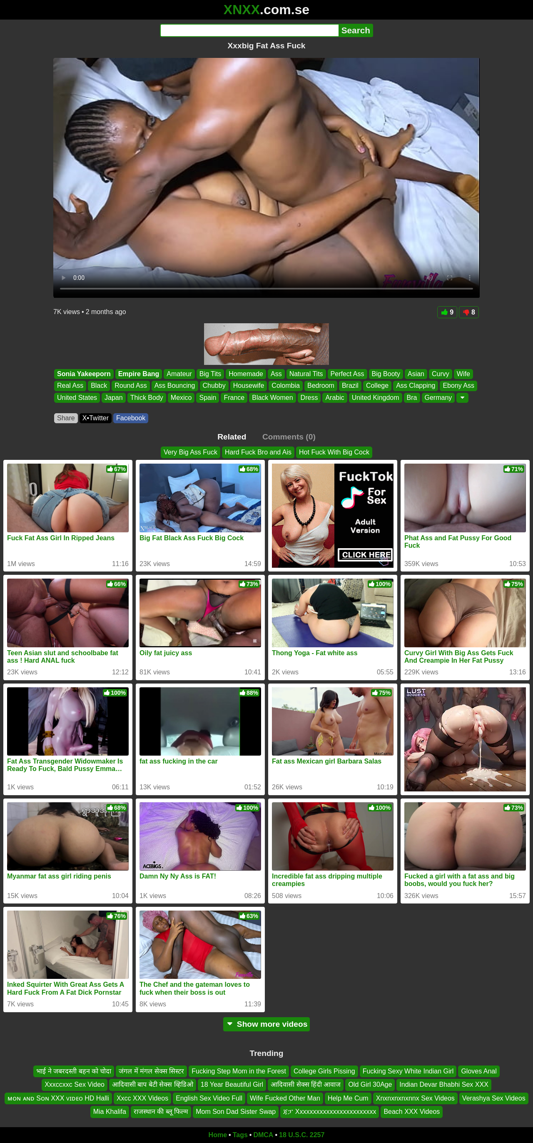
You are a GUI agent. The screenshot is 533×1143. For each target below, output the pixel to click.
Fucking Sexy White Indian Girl (408, 1071)
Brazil (350, 385)
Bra (412, 397)
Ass (276, 373)
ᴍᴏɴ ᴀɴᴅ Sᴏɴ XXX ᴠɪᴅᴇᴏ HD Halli (58, 1097)
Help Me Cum (348, 1097)
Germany (438, 397)
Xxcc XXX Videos (142, 1097)
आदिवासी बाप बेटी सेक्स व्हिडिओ (152, 1084)
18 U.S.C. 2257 (301, 1134)
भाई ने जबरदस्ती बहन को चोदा (73, 1071)
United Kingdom (375, 397)
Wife (463, 373)
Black (99, 385)
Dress (309, 397)
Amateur (179, 373)
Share (66, 418)
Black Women (272, 397)
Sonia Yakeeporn (84, 373)
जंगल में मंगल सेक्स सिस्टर (151, 1071)
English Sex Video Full (209, 1097)
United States (77, 397)
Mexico (181, 397)
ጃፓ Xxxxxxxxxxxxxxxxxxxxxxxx (329, 1111)
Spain (207, 397)
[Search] (249, 30)
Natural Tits (306, 373)
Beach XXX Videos (412, 1111)
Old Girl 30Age (370, 1084)
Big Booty (386, 373)
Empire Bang (138, 373)
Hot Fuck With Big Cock (334, 452)
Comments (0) (289, 436)
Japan (114, 397)
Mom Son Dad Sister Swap (236, 1111)
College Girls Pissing (324, 1071)
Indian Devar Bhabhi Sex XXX (443, 1084)
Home (218, 1134)
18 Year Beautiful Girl (232, 1084)
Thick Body (146, 397)
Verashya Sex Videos (494, 1097)
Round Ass (131, 385)
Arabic (334, 397)
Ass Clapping (415, 385)
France (234, 397)
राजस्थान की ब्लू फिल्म (161, 1111)
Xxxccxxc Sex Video (75, 1084)
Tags (240, 1134)
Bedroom (320, 385)
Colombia (285, 385)
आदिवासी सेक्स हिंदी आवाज (306, 1084)
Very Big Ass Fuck (190, 452)
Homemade (246, 373)
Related (231, 436)
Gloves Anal (478, 1071)
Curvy (440, 373)
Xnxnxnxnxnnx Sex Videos (415, 1097)
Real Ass (70, 385)
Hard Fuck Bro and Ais (258, 452)
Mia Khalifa (109, 1111)
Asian (416, 373)
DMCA (263, 1134)
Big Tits (210, 373)
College (377, 385)
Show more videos (267, 1024)
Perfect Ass (347, 373)
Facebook (130, 418)
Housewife (248, 385)
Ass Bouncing (174, 385)
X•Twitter (95, 418)
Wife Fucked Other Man (285, 1097)
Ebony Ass (458, 385)
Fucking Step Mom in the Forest (239, 1071)
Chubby (214, 385)
